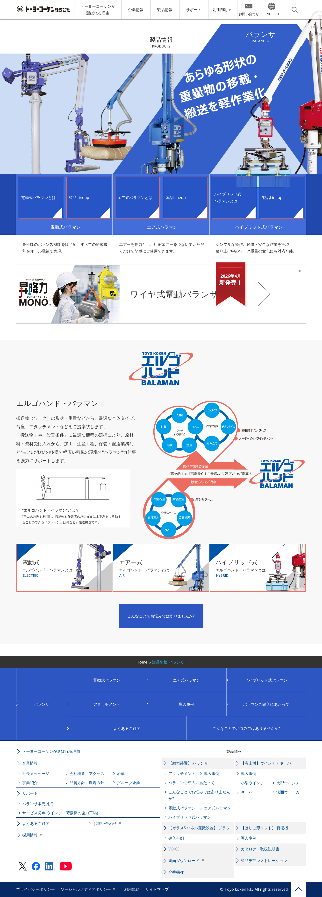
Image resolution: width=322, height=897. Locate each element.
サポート (193, 9)
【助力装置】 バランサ (188, 763)
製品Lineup (79, 197)
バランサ (41, 704)
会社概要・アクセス (87, 773)
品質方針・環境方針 (87, 782)
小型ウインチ (252, 783)
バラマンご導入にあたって (266, 704)
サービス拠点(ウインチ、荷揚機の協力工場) (60, 812)
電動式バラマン (106, 680)
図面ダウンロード (183, 860)
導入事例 (186, 704)
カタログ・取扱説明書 (260, 849)
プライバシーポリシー (35, 889)
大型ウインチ (288, 783)
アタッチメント (106, 704)
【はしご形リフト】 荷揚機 (264, 827)
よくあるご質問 (126, 728)
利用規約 (132, 889)
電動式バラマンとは (38, 197)
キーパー (248, 792)
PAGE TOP (298, 889)
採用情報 (219, 9)
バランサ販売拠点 (37, 803)
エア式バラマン (186, 680)
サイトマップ (157, 889)
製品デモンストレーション (264, 860)
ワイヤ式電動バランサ (188, 285)
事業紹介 (30, 782)
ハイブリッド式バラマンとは (227, 198)
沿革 (121, 773)
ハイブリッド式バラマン (266, 680)
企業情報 (135, 9)
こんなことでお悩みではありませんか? (161, 616)
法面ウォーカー (289, 792)
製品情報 (164, 9)
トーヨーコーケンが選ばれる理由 (97, 10)
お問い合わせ (249, 14)
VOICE (173, 849)
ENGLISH (272, 14)
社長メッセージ (35, 773)
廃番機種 (176, 872)
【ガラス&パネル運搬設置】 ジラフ (199, 827)
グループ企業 (128, 782)
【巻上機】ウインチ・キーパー (268, 763)
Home (141, 662)
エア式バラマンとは (135, 197)
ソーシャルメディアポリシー (86, 889)
